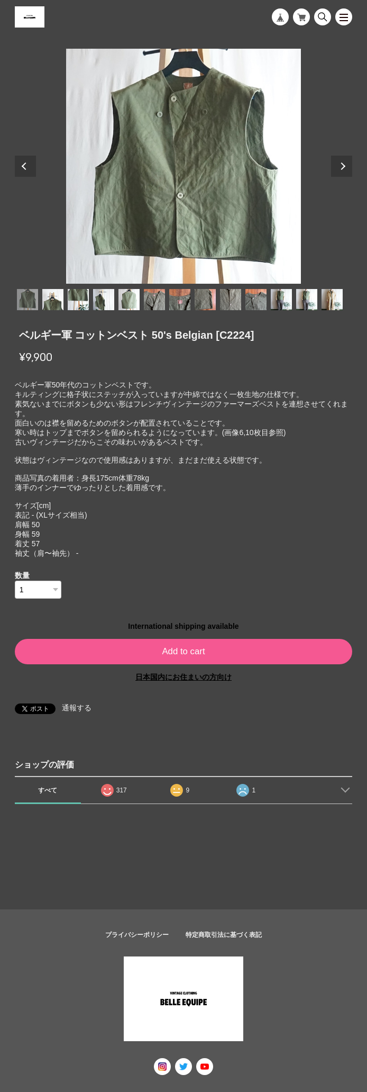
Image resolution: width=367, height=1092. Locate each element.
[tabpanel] (184, 166)
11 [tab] (281, 299)
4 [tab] (103, 299)
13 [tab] (332, 299)
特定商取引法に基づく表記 (224, 934)
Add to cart (183, 651)
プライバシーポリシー (137, 934)
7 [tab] (179, 299)
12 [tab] (306, 299)
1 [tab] (27, 299)
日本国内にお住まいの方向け (183, 677)
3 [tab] (78, 299)
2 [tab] (52, 299)
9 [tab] (230, 299)
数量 (22, 575)
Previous (25, 166)
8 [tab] (205, 299)
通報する (76, 707)
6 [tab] (154, 299)
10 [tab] (256, 299)
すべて (47, 790)
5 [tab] (129, 299)
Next (341, 166)
